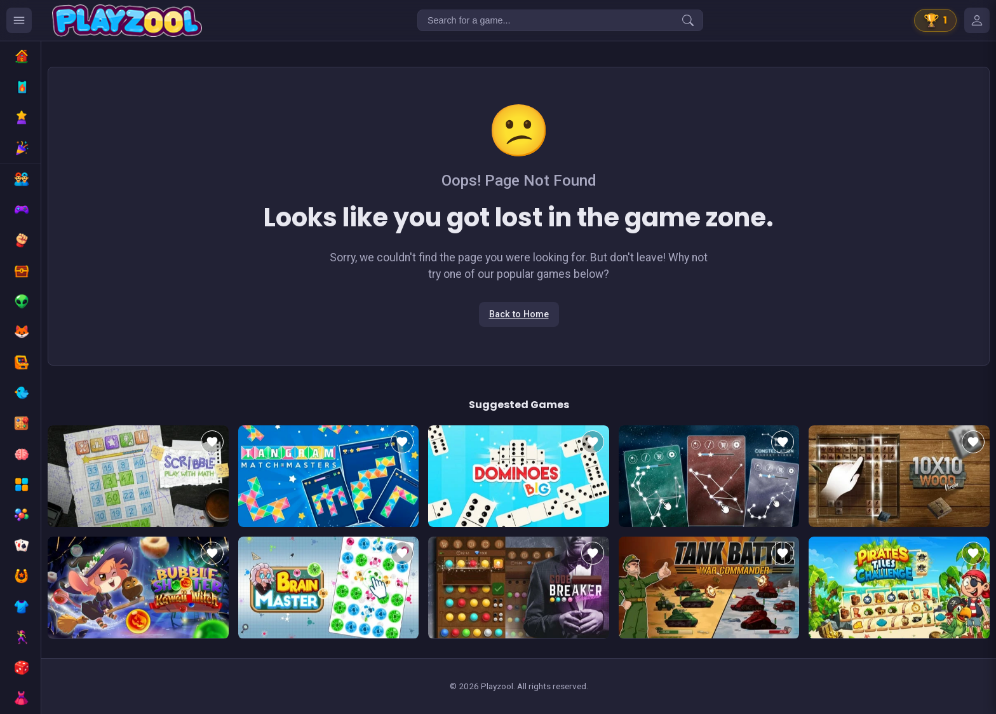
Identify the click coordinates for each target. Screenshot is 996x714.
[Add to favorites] (212, 441)
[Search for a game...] (560, 20)
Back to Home (519, 314)
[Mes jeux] (977, 20)
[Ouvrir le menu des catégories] (19, 20)
